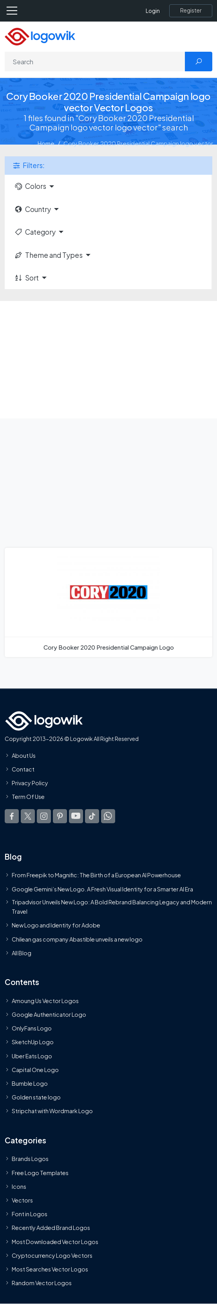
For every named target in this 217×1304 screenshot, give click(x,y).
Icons (19, 1186)
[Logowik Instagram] (44, 816)
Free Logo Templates (40, 1172)
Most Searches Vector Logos (50, 1269)
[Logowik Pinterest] (60, 816)
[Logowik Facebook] (12, 816)
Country (32, 209)
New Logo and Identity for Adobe (56, 925)
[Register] (190, 10)
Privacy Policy (30, 782)
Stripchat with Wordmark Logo (52, 1110)
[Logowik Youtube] (76, 816)
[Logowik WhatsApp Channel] (108, 816)
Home (46, 143)
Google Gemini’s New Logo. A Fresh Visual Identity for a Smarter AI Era (102, 888)
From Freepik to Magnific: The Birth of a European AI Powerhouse (96, 874)
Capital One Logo (35, 1069)
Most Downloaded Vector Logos (55, 1241)
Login (153, 10)
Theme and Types (48, 255)
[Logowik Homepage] (40, 36)
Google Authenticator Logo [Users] (49, 1014)
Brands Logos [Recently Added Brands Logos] (30, 1158)
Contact (23, 769)
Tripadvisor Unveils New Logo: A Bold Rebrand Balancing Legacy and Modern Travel (112, 906)
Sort (26, 277)
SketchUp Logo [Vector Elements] (33, 1041)
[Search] (95, 61)
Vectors (22, 1200)
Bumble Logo (30, 1083)
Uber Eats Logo (32, 1055)
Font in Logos (29, 1213)
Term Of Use (28, 796)
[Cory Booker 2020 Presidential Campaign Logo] (108, 602)
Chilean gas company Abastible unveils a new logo (77, 938)
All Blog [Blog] (21, 952)
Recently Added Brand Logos (51, 1227)
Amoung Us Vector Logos (45, 1000)
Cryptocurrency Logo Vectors (52, 1255)
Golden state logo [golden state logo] (36, 1097)
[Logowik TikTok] (92, 816)
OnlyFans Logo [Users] (32, 1028)
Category (35, 232)
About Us (24, 755)
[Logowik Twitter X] (28, 816)
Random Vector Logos (42, 1282)
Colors (30, 186)
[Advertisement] (108, 360)
